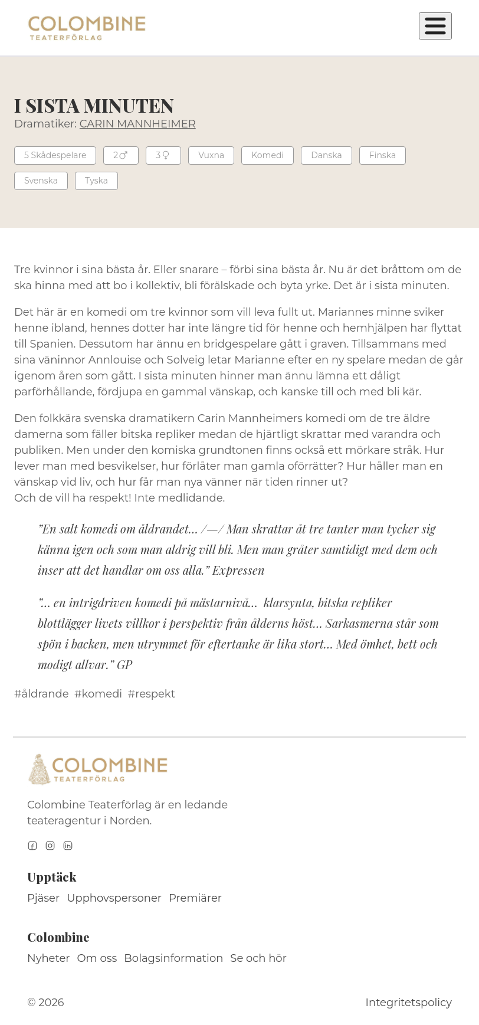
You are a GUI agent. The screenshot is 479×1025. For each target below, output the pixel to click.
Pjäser (43, 898)
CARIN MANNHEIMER (138, 123)
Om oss (97, 958)
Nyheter (48, 958)
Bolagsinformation (173, 958)
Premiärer (195, 898)
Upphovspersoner (114, 898)
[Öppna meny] (435, 26)
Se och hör (258, 958)
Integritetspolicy (409, 1002)
